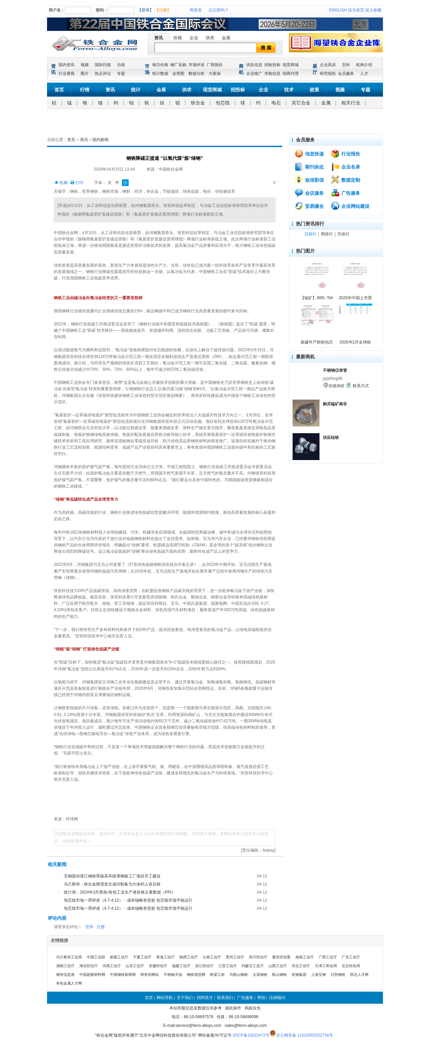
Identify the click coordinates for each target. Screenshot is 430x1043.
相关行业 (350, 102)
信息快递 (309, 153)
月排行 (343, 234)
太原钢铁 (260, 974)
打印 (76, 182)
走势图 (178, 73)
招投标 (238, 89)
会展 (226, 37)
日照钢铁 (338, 974)
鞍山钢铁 (279, 974)
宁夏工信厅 (142, 957)
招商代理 (291, 73)
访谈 (121, 64)
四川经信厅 (258, 957)
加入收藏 (373, 10)
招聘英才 (205, 997)
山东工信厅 (135, 966)
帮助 (261, 997)
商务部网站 (149, 974)
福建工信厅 (181, 966)
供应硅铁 (331, 437)
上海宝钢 (318, 974)
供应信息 (254, 64)
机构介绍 (364, 64)
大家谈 (215, 73)
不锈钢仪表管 (335, 370)
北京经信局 (351, 966)
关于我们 (185, 997)
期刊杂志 (309, 166)
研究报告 (328, 73)
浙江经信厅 (204, 966)
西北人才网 (359, 974)
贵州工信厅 (235, 957)
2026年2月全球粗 (355, 342)
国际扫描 (103, 64)
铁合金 (198, 102)
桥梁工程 (217, 974)
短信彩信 (309, 179)
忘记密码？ (219, 10)
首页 (59, 89)
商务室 (196, 10)
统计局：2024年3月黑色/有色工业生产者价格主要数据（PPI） (119, 892)
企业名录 (345, 166)
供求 (210, 37)
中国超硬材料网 (92, 974)
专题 (121, 73)
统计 (135, 89)
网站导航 (165, 997)
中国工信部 (96, 957)
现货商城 (291, 64)
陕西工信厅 (188, 957)
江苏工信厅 (227, 966)
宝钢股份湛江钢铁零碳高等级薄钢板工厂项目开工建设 (112, 876)
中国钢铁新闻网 (123, 974)
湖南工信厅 (65, 966)
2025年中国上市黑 (355, 298)
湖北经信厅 (88, 966)
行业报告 (345, 153)
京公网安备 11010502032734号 (304, 1035)
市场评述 (196, 64)
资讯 (158, 37)
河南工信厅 (111, 966)
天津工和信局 (326, 966)
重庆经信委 (281, 957)
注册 (101, 926)
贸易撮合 (309, 205)
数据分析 (196, 73)
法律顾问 (277, 997)
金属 (326, 102)
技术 (289, 89)
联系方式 (357, 385)
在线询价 (334, 385)
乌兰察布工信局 (69, 957)
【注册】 (163, 10)
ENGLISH (338, 10)
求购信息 (272, 73)
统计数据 (160, 73)
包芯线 (223, 102)
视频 (85, 64)
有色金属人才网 (69, 983)
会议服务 (309, 192)
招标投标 (272, 64)
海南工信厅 (304, 957)
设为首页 (356, 10)
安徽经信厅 (158, 966)
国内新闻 (100, 139)
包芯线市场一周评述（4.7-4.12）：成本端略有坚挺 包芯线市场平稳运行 (128, 900)
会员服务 (346, 73)
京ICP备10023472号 (251, 1035)
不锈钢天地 (173, 974)
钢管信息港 (65, 974)
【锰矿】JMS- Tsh (316, 298)
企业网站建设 (350, 205)
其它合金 (301, 102)
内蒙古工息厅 (253, 966)
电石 (276, 102)
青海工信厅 (165, 957)
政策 (314, 89)
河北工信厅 (301, 966)
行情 (84, 89)
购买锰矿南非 (335, 404)
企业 (193, 37)
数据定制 (345, 179)
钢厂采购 (178, 64)
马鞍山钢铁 (238, 974)
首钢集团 (299, 974)
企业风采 (328, 64)
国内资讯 (66, 64)
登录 (89, 926)
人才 (364, 73)
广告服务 (345, 192)
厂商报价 (215, 64)
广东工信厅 (351, 957)
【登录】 (145, 10)
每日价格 (160, 64)
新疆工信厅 (119, 957)
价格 (177, 37)
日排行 (310, 234)
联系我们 (225, 997)
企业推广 (254, 73)
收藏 (61, 182)
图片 (85, 73)
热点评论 (103, 73)
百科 (346, 64)
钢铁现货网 (196, 974)
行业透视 (66, 73)
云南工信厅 (212, 957)
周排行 (327, 234)
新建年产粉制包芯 (317, 342)
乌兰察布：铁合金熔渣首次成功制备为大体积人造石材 (112, 884)
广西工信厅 (327, 957)
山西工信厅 (277, 966)
